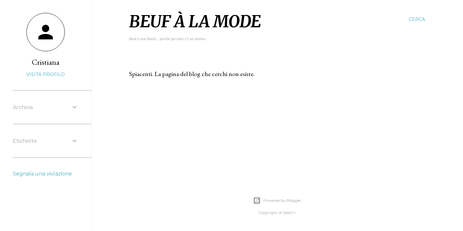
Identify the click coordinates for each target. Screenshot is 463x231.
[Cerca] (417, 19)
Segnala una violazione (42, 174)
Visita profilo (45, 74)
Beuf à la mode (195, 22)
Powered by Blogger (277, 200)
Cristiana (45, 62)
